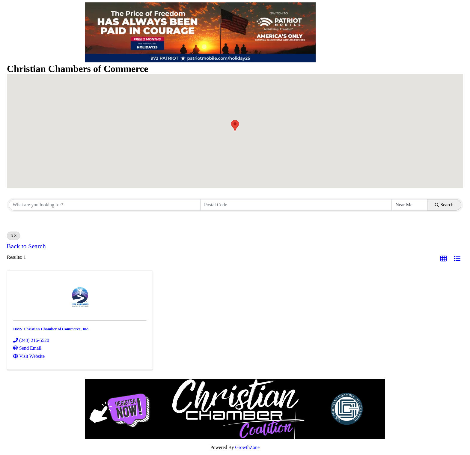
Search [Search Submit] (444, 204)
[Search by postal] (296, 205)
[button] (235, 125)
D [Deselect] (13, 236)
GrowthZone (247, 447)
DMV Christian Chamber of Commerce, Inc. (51, 329)
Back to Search (26, 246)
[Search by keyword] (105, 205)
